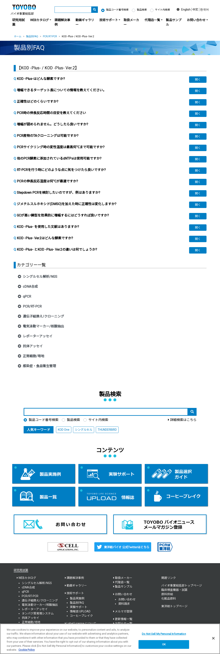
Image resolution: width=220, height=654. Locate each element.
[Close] (213, 640)
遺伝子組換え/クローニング (40, 600)
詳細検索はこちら (183, 420)
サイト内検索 (162, 9)
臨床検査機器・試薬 (174, 589)
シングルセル (83, 429)
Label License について (81, 623)
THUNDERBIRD (107, 429)
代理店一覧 (122, 582)
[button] (198, 79)
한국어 (204, 9)
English (186, 9)
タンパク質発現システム (38, 613)
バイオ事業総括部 (22, 13)
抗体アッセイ (30, 617)
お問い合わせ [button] (196, 20)
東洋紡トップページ (174, 606)
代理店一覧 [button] (152, 20)
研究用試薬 (18, 22)
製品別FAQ (32, 36)
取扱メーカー (131, 22)
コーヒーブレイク (81, 615)
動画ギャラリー (84, 22)
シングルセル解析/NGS (37, 583)
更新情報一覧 (123, 619)
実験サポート (78, 607)
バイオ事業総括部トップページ (181, 585)
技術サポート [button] (108, 20)
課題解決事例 (62, 22)
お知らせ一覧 (123, 623)
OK (164, 646)
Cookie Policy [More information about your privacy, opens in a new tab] (26, 652)
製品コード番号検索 (117, 9)
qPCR (25, 591)
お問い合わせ (127, 599)
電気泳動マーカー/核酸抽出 (40, 604)
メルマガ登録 (123, 611)
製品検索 (142, 9)
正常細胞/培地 (31, 622)
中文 (195, 9)
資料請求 (124, 603)
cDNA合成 (28, 587)
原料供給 (167, 594)
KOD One (63, 429)
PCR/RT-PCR (50, 36)
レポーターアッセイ (35, 609)
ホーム (17, 36)
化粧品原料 (168, 598)
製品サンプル (173, 22)
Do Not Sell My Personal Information (164, 636)
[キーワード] (73, 9)
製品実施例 (77, 598)
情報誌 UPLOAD (80, 611)
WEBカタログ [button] (39, 20)
